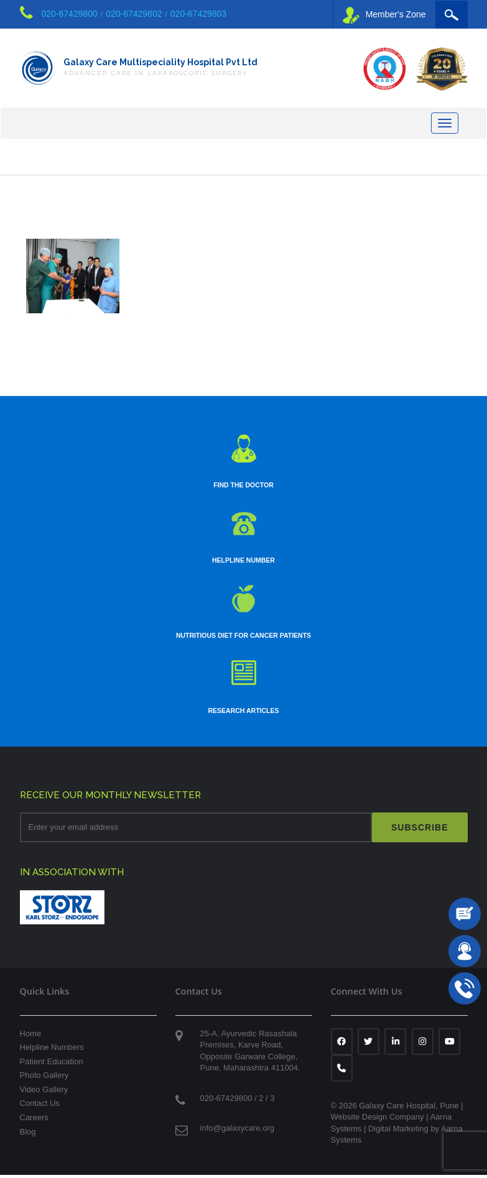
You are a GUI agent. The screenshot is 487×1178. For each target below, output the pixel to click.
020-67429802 (134, 14)
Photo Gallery (44, 1078)
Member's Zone (384, 15)
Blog (28, 1134)
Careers (34, 1120)
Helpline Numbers (52, 1050)
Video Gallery (44, 1092)
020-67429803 (198, 14)
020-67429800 (70, 14)
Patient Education (51, 1064)
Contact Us (40, 1106)
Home (31, 1036)
